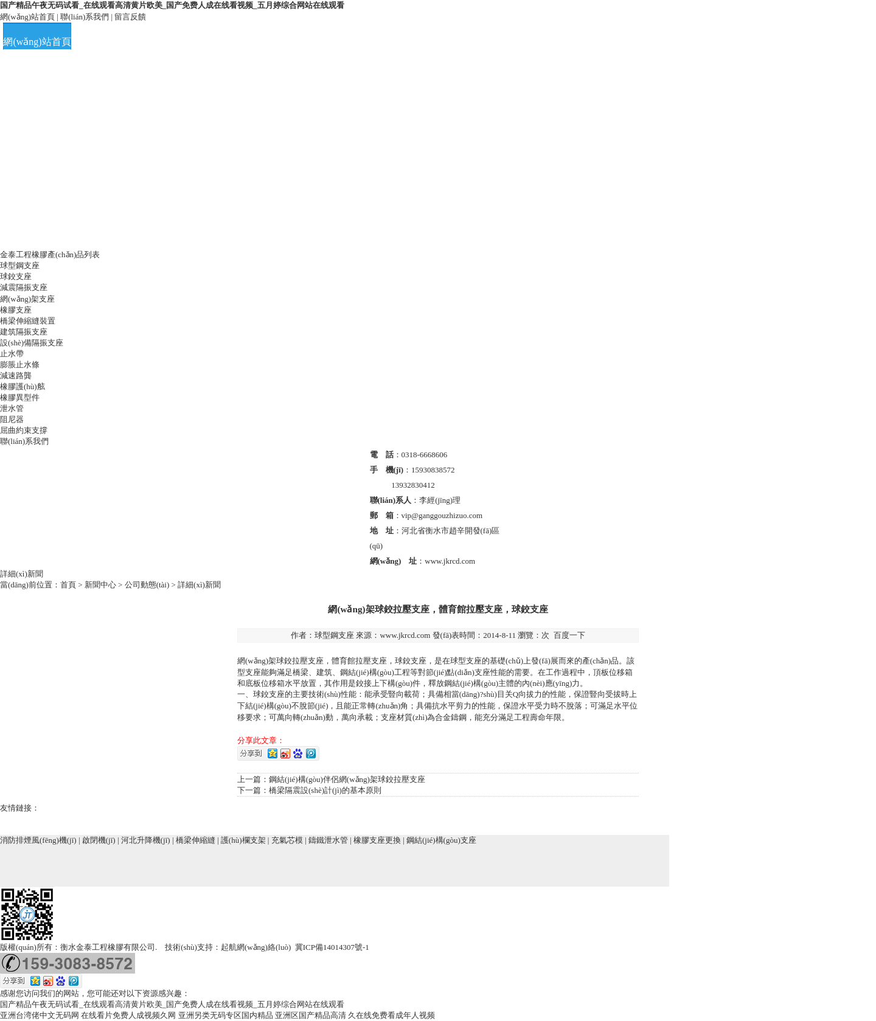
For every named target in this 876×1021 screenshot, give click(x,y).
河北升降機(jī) (145, 840)
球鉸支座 (16, 276)
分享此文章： (261, 740)
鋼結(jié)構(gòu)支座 (441, 840)
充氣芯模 (287, 840)
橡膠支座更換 (377, 840)
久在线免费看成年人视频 (391, 1015)
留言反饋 (130, 16)
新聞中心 (100, 584)
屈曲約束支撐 (23, 430)
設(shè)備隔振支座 (31, 342)
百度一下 (569, 635)
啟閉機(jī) (99, 840)
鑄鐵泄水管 (328, 840)
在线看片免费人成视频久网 (128, 1015)
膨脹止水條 (20, 364)
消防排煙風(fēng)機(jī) (38, 840)
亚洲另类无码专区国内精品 (225, 1015)
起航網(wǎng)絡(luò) (256, 947)
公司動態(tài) (147, 584)
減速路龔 (16, 375)
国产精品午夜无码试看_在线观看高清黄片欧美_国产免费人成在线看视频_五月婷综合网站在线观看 (172, 5)
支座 (316, 660)
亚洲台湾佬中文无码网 (39, 1015)
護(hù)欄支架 (243, 840)
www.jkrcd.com (405, 635)
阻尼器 (12, 419)
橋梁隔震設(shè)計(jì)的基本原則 (325, 790)
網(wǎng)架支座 (27, 298)
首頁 (68, 584)
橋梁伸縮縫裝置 (27, 320)
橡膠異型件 (20, 397)
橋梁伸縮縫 (195, 840)
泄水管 (12, 408)
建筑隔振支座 (23, 331)
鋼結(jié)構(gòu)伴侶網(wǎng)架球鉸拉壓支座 (347, 779)
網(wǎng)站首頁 (27, 16)
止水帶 (12, 353)
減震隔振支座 (23, 287)
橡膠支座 (16, 309)
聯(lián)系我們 (84, 16)
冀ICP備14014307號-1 (332, 947)
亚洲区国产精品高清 (310, 1015)
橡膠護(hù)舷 (22, 386)
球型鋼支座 (20, 265)
